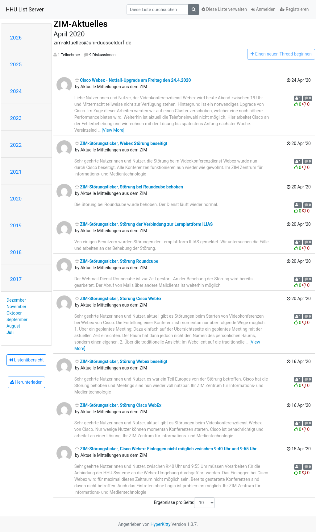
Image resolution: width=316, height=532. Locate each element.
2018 (16, 252)
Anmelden (263, 9)
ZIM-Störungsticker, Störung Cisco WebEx (118, 298)
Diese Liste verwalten (224, 9)
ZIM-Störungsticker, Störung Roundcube (116, 261)
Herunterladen (26, 382)
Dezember (16, 300)
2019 (16, 225)
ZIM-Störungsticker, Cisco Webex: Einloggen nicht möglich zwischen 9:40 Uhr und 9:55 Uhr (166, 448)
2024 (16, 91)
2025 (16, 64)
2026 (16, 38)
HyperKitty (161, 524)
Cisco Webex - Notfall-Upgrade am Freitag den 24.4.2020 (133, 80)
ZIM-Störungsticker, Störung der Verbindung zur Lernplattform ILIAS (144, 224)
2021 (16, 172)
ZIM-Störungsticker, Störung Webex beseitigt (121, 361)
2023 (16, 118)
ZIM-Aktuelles (80, 24)
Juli (10, 332)
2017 (16, 279)
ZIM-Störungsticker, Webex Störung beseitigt (121, 143)
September (16, 319)
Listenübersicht (26, 359)
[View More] (113, 130)
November (16, 306)
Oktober (14, 313)
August (13, 326)
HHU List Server (25, 9)
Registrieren (294, 9)
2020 (16, 199)
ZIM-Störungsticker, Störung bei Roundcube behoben (129, 186)
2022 (16, 145)
